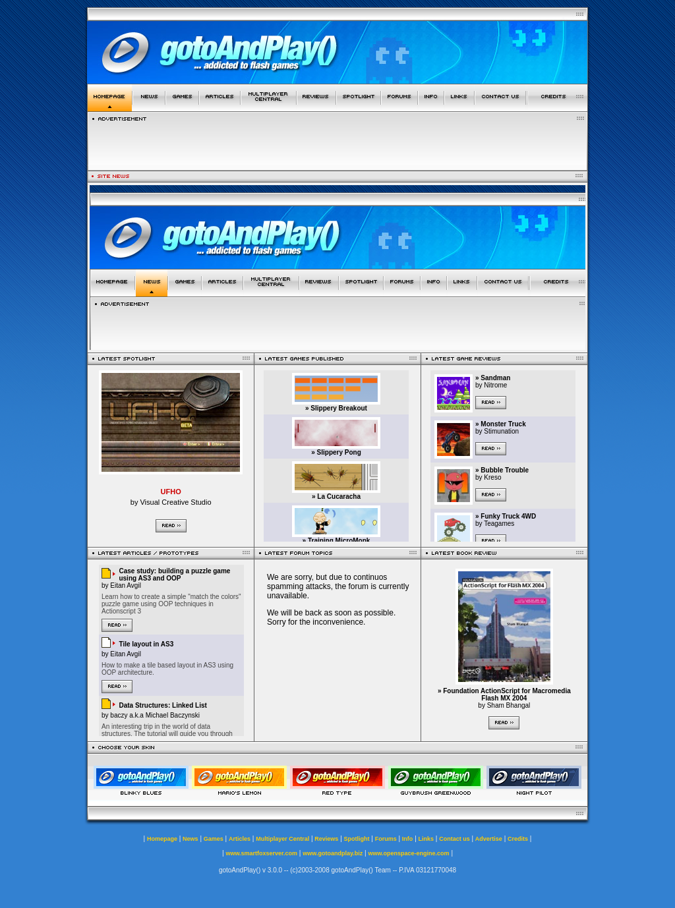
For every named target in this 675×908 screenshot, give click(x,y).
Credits (518, 839)
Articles (239, 839)
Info (407, 839)
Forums (386, 839)
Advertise (488, 839)
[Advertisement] (337, 143)
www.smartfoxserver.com (261, 853)
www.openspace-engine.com (408, 853)
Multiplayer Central (282, 839)
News (190, 839)
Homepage (162, 839)
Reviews (326, 839)
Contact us (454, 839)
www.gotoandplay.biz (333, 853)
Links (426, 839)
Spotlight (357, 839)
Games (213, 839)
